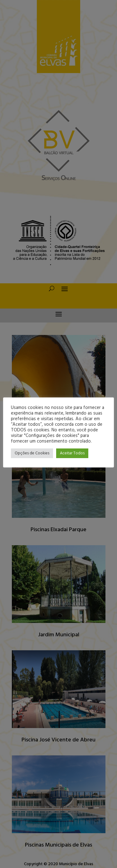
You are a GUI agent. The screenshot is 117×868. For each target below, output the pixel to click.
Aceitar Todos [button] (72, 453)
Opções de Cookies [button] (32, 453)
